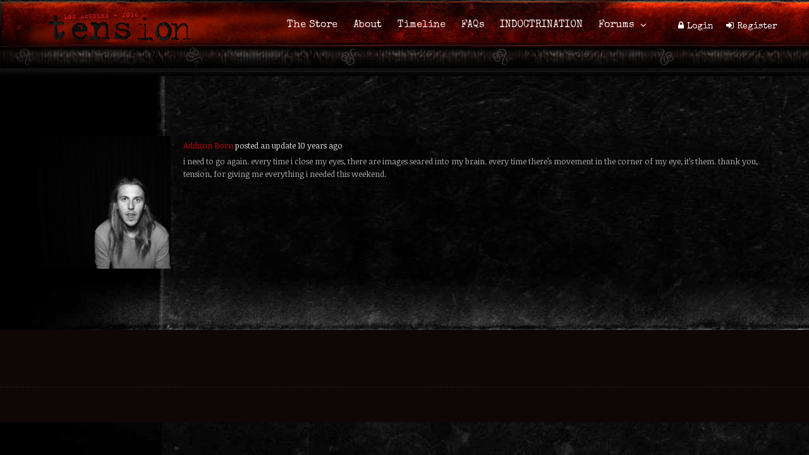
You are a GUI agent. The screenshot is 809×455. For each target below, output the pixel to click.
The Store (312, 25)
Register (757, 26)
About (367, 25)
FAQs (472, 25)
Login (700, 26)
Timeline (422, 25)
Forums (616, 25)
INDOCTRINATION (541, 25)
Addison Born (208, 145)
